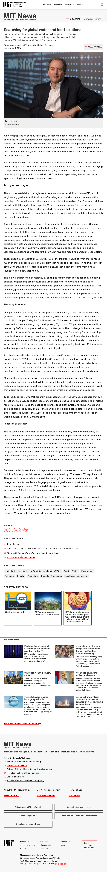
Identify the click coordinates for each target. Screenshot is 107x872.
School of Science (15, 777)
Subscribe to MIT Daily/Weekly (28, 807)
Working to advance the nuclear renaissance (86, 674)
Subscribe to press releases (79, 807)
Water (75, 571)
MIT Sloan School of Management (23, 773)
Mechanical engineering (76, 576)
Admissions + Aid (27, 845)
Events (33, 861)
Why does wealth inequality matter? (37, 674)
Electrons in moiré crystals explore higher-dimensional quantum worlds (37, 648)
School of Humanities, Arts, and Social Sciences (29, 769)
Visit (22, 861)
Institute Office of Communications (77, 752)
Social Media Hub (46, 864)
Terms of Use (75, 790)
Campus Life (45, 845)
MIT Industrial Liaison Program (21, 557)
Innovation (69, 5)
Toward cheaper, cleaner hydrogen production (36, 698)
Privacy (23, 864)
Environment (87, 571)
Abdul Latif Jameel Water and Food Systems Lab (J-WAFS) (32, 571)
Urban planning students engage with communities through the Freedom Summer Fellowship (88, 650)
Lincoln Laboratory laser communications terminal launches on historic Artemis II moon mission (89, 701)
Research (57, 5)
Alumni (23, 848)
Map (27, 861)
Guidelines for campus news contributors (79, 816)
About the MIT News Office (17, 790)
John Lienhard (13, 544)
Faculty (20, 576)
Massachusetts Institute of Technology (37, 855)
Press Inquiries (11, 795)
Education (46, 5)
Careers (47, 861)
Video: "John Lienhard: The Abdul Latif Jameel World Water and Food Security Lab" (45, 548)
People (40, 861)
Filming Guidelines (46, 795)
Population (33, 576)
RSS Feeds (74, 795)
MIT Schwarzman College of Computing (25, 780)
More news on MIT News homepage (21, 723)
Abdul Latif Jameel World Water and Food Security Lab (32, 553)
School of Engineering (51, 576)
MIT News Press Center (48, 790)
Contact (55, 861)
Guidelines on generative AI (28, 824)
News (63, 845)
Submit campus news (28, 816)
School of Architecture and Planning (24, 761)
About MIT (44, 848)
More (80, 5)
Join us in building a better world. (89, 845)
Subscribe (74, 19)
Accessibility (32, 864)
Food (66, 571)
